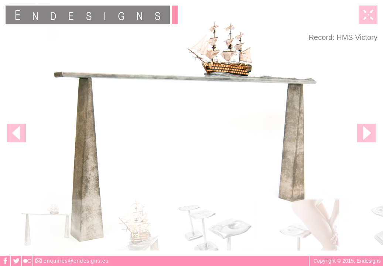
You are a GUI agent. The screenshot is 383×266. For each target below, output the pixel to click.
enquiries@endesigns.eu (76, 261)
